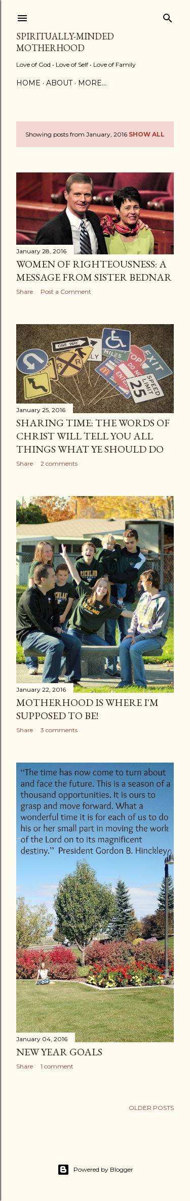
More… (92, 82)
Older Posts (151, 1107)
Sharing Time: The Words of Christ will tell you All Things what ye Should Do (93, 436)
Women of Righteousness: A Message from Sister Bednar (94, 270)
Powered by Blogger (95, 1170)
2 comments (59, 463)
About (59, 82)
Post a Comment (66, 291)
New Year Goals (59, 1051)
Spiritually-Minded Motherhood (65, 42)
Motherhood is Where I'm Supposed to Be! (87, 709)
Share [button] (24, 291)
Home (28, 82)
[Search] (168, 16)
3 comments (59, 730)
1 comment (57, 1066)
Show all (147, 134)
